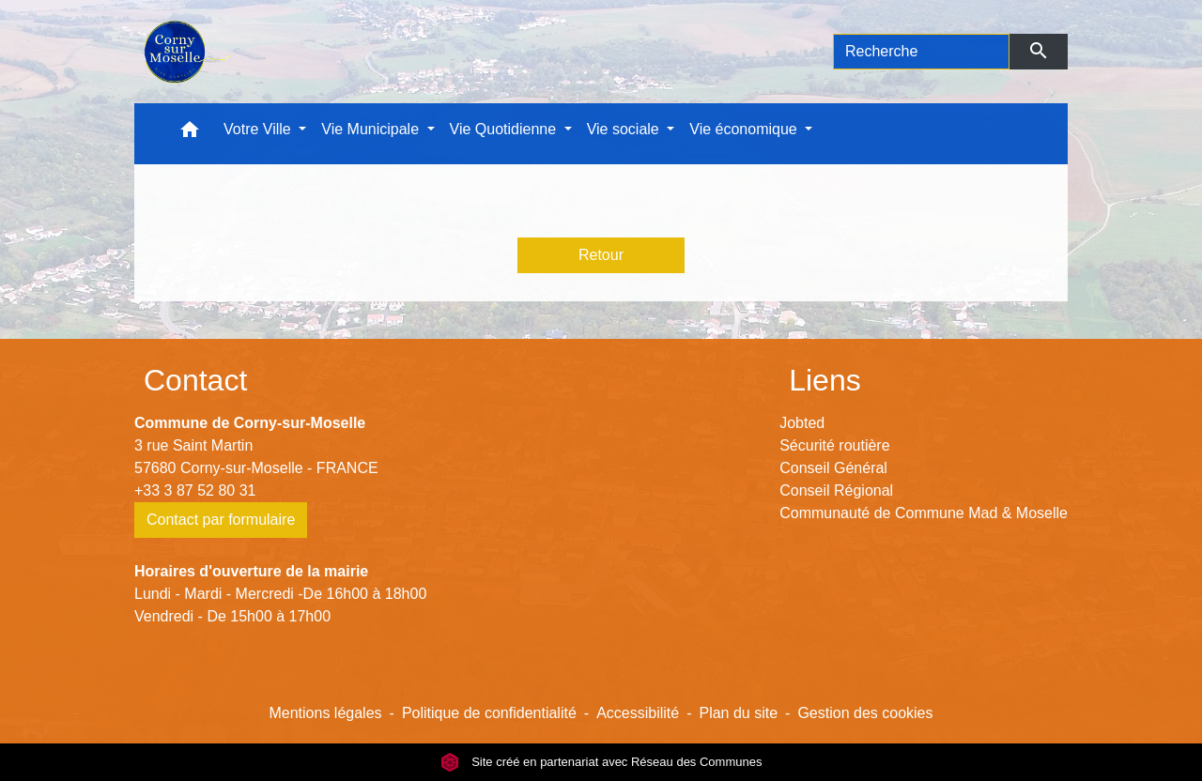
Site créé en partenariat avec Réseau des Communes (601, 762)
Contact (195, 380)
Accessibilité (637, 713)
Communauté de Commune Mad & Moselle (923, 513)
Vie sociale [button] (625, 129)
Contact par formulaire (220, 520)
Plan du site (738, 713)
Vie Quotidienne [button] (505, 129)
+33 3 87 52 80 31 (194, 490)
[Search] (921, 51)
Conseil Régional (836, 490)
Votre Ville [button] (259, 129)
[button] (189, 134)
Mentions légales (325, 713)
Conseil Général (833, 468)
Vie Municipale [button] (372, 129)
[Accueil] (184, 51)
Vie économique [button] (745, 129)
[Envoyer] (1039, 51)
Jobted (801, 423)
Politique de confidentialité (489, 713)
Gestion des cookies (864, 713)
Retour (601, 255)
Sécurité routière (834, 445)
